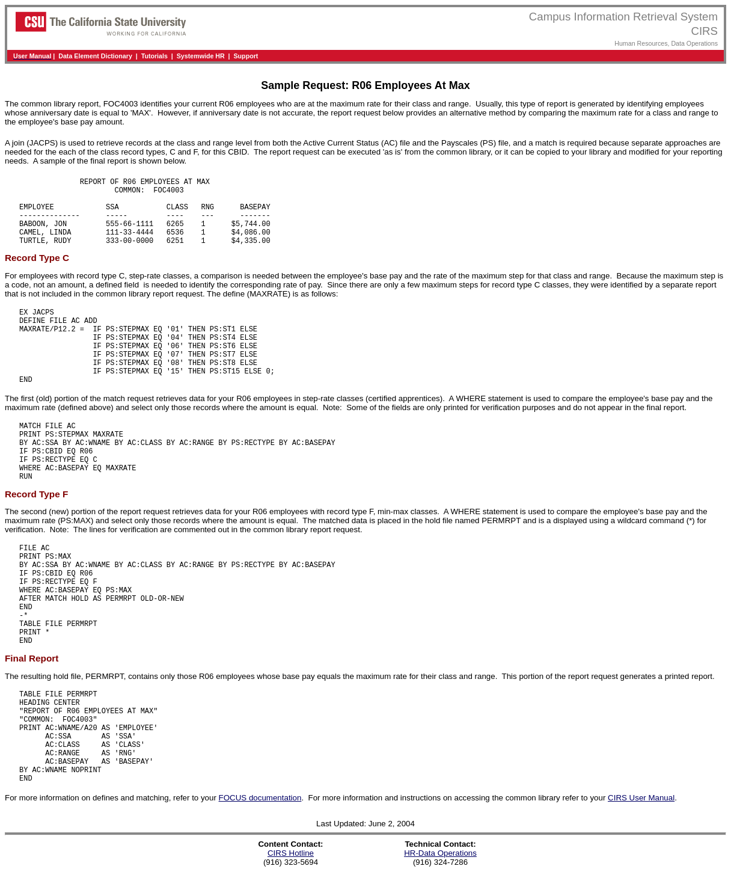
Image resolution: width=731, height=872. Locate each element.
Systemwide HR (201, 56)
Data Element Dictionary (95, 56)
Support (246, 56)
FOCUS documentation (260, 797)
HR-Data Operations (440, 853)
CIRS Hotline (291, 853)
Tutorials (154, 56)
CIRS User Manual (641, 797)
